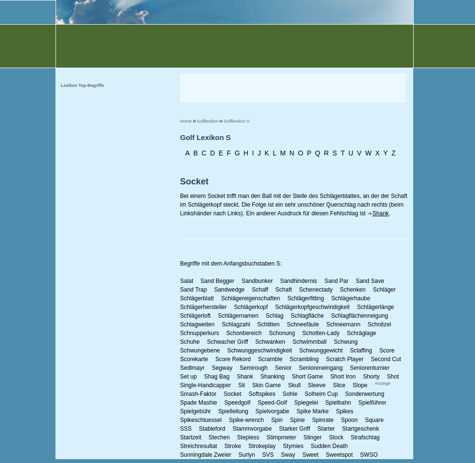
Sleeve (317, 385)
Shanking (272, 376)
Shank (381, 213)
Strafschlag (365, 437)
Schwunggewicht (321, 350)
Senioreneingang (321, 368)
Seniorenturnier (370, 368)
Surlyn (246, 454)
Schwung (346, 341)
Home (186, 121)
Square (374, 420)
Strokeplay (262, 446)
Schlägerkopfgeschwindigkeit (312, 307)
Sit (241, 385)
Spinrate (323, 420)
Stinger (312, 437)
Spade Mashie (198, 402)
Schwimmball (310, 341)
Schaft (284, 289)
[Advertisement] (293, 87)
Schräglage (362, 333)
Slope (360, 385)
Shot (393, 376)
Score (386, 350)
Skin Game (266, 385)
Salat (186, 281)
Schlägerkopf (251, 307)
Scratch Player (344, 359)
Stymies (293, 446)
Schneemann (343, 324)
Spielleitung (233, 411)
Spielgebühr (195, 411)
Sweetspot (339, 454)
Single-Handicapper (205, 385)
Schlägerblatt (197, 298)
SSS (186, 428)
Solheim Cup (321, 394)
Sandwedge (229, 289)
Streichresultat (198, 446)
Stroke (232, 446)
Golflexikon (208, 121)
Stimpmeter (281, 437)
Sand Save (370, 281)
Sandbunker (257, 281)
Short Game (307, 376)
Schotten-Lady (320, 333)
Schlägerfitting (305, 298)
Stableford (212, 428)
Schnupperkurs (199, 333)
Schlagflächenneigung (359, 315)
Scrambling (304, 359)
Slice (339, 385)
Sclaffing (361, 350)
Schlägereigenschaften (250, 298)
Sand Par (336, 281)
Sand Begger (217, 281)
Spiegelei (306, 402)
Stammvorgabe (252, 428)
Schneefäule (303, 324)
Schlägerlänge (375, 307)
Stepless (248, 437)
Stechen (219, 437)
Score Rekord (233, 359)
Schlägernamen (238, 315)
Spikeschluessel (201, 420)
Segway (222, 368)
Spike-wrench (246, 420)
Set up (188, 376)
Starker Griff (294, 428)
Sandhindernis (298, 281)
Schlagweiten (197, 324)
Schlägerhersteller (203, 307)
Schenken (352, 289)
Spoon (349, 420)
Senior (283, 368)
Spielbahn (338, 402)
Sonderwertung (364, 394)
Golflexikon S (237, 121)
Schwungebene (200, 350)
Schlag (274, 315)
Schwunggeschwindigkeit (259, 350)
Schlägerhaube (350, 298)
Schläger (384, 289)
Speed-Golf (272, 402)
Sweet (310, 454)
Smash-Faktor (198, 394)
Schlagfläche (307, 315)
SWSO (369, 454)
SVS (268, 454)
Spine (297, 420)
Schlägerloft (195, 315)
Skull (294, 385)
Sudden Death (329, 446)
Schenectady (316, 289)
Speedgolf (237, 402)
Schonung (282, 333)
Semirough (253, 368)
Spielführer (372, 402)
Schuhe (190, 341)
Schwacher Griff (227, 341)
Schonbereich (244, 333)
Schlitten (268, 324)
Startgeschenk (360, 428)
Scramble (270, 359)
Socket (232, 394)
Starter (326, 428)
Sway (288, 454)
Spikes (344, 411)
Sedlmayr (192, 368)
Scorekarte (194, 359)
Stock (336, 437)
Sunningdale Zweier (205, 454)
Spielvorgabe (272, 411)
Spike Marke (312, 411)
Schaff (260, 289)
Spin (277, 420)
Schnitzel (379, 324)
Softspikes (262, 394)
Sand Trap (193, 289)
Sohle (289, 394)
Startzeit (190, 437)
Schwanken (270, 341)
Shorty (371, 376)
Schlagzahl (236, 324)
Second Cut (386, 359)
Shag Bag (217, 376)
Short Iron (343, 376)
